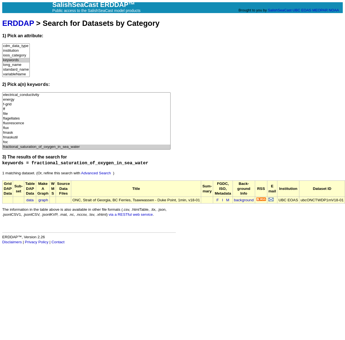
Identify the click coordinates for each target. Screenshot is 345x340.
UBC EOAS (302, 10)
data (29, 200)
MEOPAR (319, 10)
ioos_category (16, 55)
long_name (16, 65)
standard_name (16, 69)
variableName (16, 74)
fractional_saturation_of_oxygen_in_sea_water (86, 147)
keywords (16, 60)
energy (86, 99)
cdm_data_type (16, 46)
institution (16, 50)
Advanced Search (96, 173)
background (244, 200)
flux (86, 128)
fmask (86, 132)
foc (86, 142)
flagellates (86, 118)
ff (86, 109)
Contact (58, 242)
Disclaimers (12, 242)
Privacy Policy (36, 242)
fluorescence (86, 123)
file (86, 113)
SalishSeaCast (280, 10)
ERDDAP (18, 23)
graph (43, 200)
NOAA (334, 10)
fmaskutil (86, 137)
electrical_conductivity (86, 95)
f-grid (86, 104)
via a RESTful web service (131, 214)
